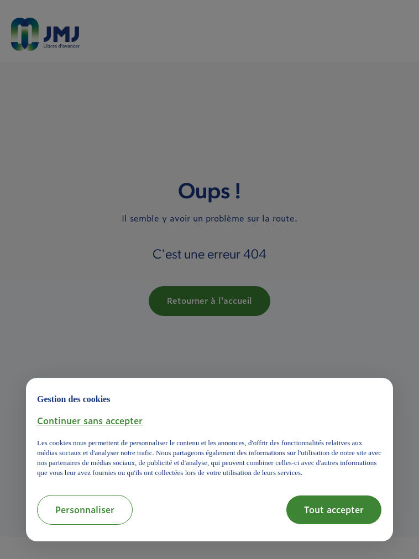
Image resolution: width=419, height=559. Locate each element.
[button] (90, 420)
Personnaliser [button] (84, 509)
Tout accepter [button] (334, 509)
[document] (209, 433)
